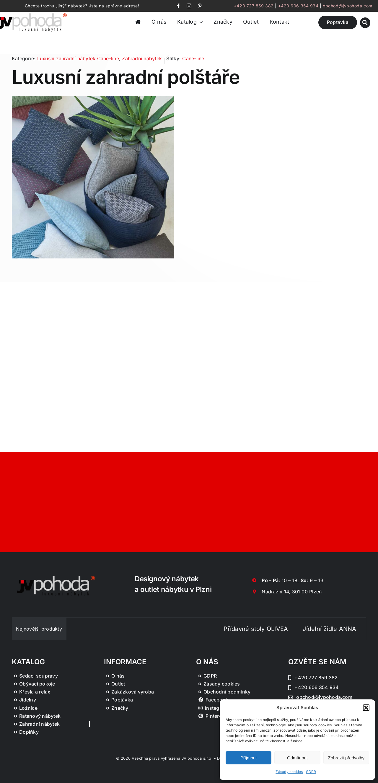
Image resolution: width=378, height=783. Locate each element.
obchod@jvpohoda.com (347, 5)
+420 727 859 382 (254, 5)
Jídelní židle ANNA (342, 628)
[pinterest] (199, 6)
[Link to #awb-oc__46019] (365, 22)
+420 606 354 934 (298, 5)
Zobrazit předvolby (346, 757)
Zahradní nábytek (142, 58)
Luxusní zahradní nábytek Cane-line (78, 58)
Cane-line (193, 58)
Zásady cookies (289, 771)
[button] (366, 708)
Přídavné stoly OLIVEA (268, 628)
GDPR (311, 771)
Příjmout (248, 757)
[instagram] (189, 6)
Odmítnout (297, 757)
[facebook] (178, 6)
